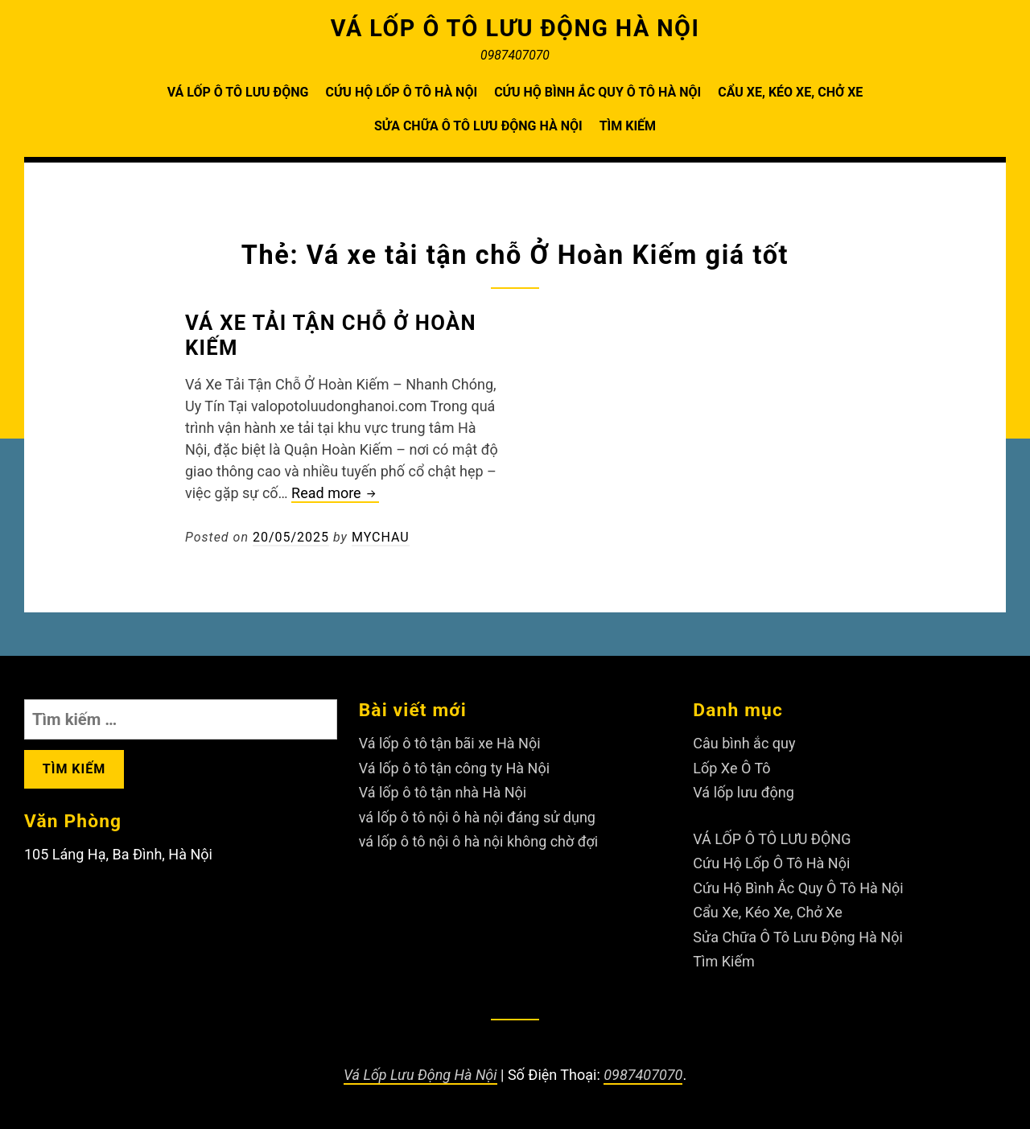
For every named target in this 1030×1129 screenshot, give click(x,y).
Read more (335, 493)
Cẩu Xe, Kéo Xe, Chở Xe (790, 92)
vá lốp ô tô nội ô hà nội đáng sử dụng (477, 817)
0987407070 (643, 1074)
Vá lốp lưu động (743, 792)
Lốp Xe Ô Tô (731, 768)
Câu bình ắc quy (744, 743)
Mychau (381, 537)
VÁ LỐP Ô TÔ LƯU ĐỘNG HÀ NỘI (515, 28)
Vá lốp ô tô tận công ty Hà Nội (454, 768)
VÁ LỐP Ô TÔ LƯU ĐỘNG (238, 92)
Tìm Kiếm (627, 126)
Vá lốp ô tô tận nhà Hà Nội (442, 792)
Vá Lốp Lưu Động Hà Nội (420, 1074)
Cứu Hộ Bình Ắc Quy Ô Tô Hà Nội (597, 92)
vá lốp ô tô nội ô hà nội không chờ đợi (479, 841)
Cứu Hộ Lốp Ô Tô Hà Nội (401, 92)
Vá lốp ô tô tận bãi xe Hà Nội (450, 743)
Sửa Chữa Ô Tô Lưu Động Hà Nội (478, 126)
